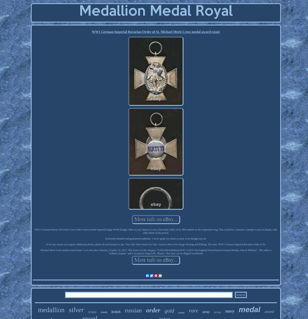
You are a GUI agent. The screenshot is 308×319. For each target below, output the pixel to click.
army (206, 312)
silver (76, 310)
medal (249, 309)
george (217, 312)
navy (230, 311)
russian (133, 310)
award (269, 312)
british (116, 312)
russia (104, 312)
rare (193, 310)
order (153, 310)
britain (92, 312)
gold (169, 311)
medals (181, 313)
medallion (51, 310)
